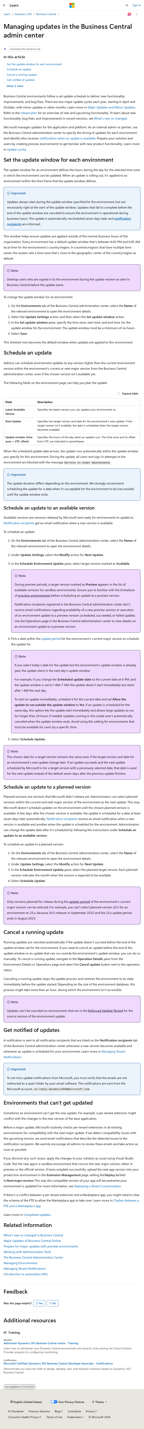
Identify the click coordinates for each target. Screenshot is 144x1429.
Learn (7, 14)
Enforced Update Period (105, 1010)
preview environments (34, 595)
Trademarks (74, 1417)
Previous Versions (39, 1411)
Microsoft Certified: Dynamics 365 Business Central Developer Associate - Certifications (58, 1363)
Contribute (74, 1411)
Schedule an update (19, 69)
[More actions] (136, 14)
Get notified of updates (21, 80)
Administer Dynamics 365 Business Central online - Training (41, 1343)
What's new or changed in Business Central (33, 1235)
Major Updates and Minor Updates (111, 107)
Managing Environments (20, 1263)
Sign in (136, 5)
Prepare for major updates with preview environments (41, 1246)
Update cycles (16, 149)
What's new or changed (110, 118)
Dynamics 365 (23, 14)
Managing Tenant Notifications (25, 1268)
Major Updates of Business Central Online (32, 1241)
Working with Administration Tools (27, 1252)
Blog (57, 1411)
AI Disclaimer (16, 1411)
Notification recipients (19, 523)
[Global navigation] (4, 5)
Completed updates (37, 1214)
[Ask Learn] (129, 14)
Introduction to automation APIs (26, 1274)
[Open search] (127, 5)
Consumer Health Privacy (23, 1417)
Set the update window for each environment (34, 64)
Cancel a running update (22, 74)
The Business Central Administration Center (33, 1257)
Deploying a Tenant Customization (97, 1186)
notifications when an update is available (67, 138)
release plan (28, 113)
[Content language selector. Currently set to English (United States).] (26, 1402)
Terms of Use (54, 1417)
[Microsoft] (72, 5)
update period (51, 638)
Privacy (90, 1411)
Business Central (46, 14)
